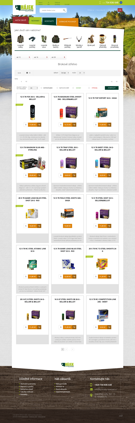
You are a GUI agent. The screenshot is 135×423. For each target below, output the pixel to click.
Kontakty (23, 394)
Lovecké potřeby (32, 46)
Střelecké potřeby (67, 46)
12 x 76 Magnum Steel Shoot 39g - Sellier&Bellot (67, 98)
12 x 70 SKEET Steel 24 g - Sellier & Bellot (102, 148)
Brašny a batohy (56, 46)
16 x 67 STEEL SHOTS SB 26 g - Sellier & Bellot (67, 300)
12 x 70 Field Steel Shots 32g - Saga (67, 199)
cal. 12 (19, 57)
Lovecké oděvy (20, 46)
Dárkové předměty (102, 46)
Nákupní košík (61, 384)
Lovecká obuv (44, 46)
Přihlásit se (91, 10)
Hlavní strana (40, 3)
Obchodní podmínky (28, 384)
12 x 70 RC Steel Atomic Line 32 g (32, 249)
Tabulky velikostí (26, 392)
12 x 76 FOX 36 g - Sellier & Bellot (32, 98)
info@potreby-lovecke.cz (106, 389)
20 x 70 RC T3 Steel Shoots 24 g (102, 249)
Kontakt (67, 4)
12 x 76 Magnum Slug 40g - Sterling (32, 148)
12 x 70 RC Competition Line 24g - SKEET (102, 300)
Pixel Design (25, 416)
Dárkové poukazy (57, 3)
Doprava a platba (26, 386)
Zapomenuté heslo (63, 392)
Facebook (121, 2)
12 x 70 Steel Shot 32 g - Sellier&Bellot (102, 199)
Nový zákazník (100, 10)
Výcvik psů (91, 45)
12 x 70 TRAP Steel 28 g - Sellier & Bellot (67, 148)
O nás (48, 3)
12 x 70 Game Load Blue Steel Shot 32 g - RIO (67, 249)
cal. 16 (36, 57)
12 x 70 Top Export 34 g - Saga (102, 98)
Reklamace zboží (26, 389)
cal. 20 (54, 57)
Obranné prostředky (115, 46)
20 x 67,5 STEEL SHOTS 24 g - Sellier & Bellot (32, 300)
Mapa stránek (41, 416)
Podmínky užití (33, 416)
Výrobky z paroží (79, 46)
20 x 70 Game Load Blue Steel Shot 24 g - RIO (32, 199)
